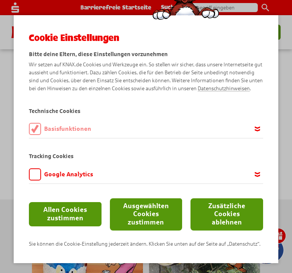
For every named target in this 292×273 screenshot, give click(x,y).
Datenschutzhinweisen (224, 88)
